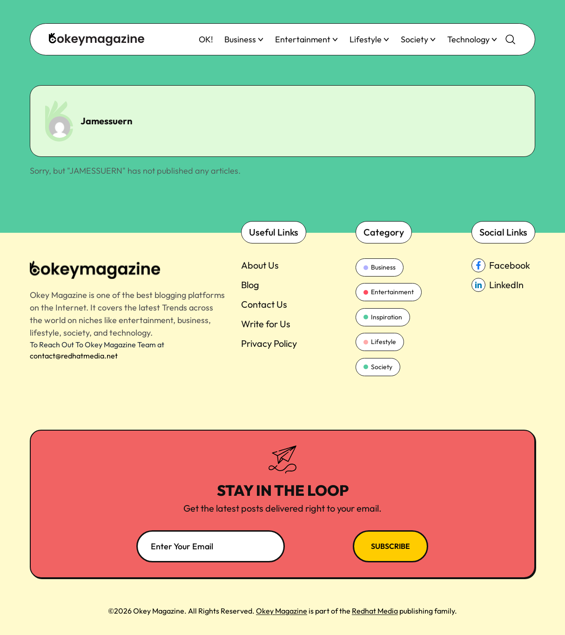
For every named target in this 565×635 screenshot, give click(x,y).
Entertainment (306, 39)
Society (418, 39)
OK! (206, 39)
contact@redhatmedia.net (74, 355)
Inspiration (382, 317)
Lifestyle (370, 39)
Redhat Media (375, 610)
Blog (250, 284)
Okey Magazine (281, 610)
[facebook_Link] (503, 265)
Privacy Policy (269, 343)
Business (244, 39)
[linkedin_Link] (503, 285)
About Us (260, 265)
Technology (472, 39)
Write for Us (265, 324)
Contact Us (264, 304)
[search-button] (510, 39)
